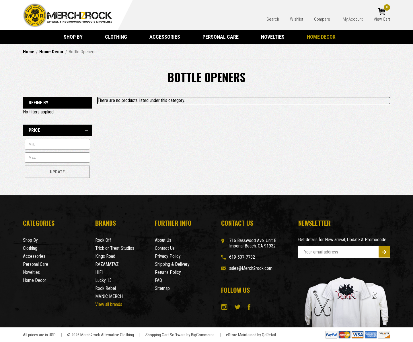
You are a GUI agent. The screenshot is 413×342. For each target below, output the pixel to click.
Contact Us (165, 248)
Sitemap (162, 288)
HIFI (99, 272)
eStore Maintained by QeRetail (251, 334)
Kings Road (105, 256)
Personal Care (223, 37)
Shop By (76, 37)
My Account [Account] (353, 19)
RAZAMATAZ (107, 264)
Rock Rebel (105, 288)
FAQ (158, 280)
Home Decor (324, 37)
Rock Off (103, 240)
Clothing (118, 37)
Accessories (167, 37)
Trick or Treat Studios (114, 248)
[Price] (57, 130)
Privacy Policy (168, 256)
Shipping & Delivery (172, 264)
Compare (322, 19)
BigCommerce (203, 334)
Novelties (275, 37)
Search (272, 19)
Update (57, 171)
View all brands (108, 304)
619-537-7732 (242, 257)
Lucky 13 (103, 280)
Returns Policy (168, 272)
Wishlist (296, 19)
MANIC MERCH (109, 296)
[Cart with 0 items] (382, 15)
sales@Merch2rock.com (250, 268)
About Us (163, 240)
